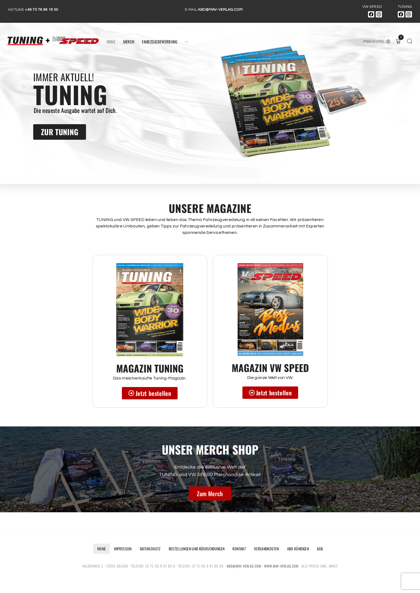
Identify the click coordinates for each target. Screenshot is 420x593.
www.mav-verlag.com (281, 566)
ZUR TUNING (59, 131)
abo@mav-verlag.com (243, 566)
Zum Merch (210, 493)
